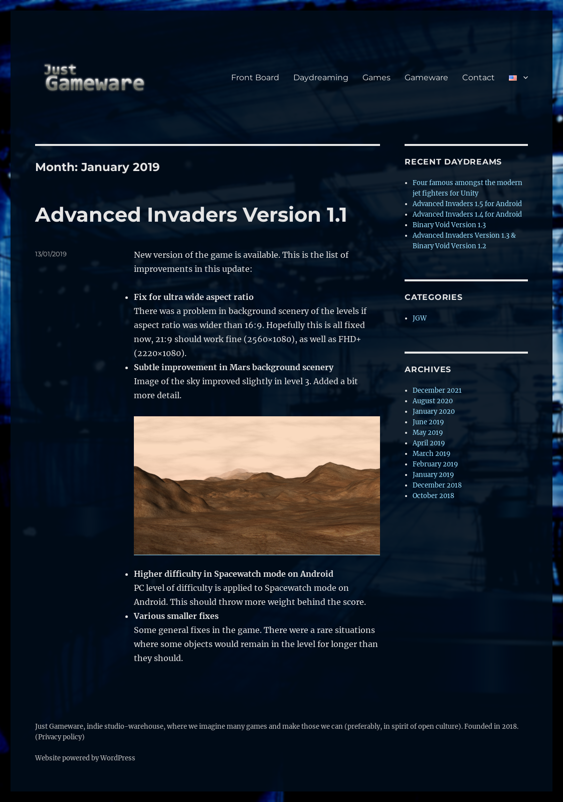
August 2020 (433, 401)
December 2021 (437, 390)
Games (376, 77)
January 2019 (433, 474)
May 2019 (428, 432)
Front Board (255, 77)
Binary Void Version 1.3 (449, 225)
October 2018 (433, 496)
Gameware (426, 77)
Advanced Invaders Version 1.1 (191, 214)
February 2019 (435, 464)
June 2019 (428, 422)
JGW (420, 318)
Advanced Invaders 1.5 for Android (467, 204)
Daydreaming (320, 77)
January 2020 (434, 411)
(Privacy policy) (60, 737)
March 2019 (432, 453)
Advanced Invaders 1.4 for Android (467, 214)
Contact (478, 77)
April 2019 (429, 443)
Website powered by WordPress (85, 758)
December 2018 (437, 485)
